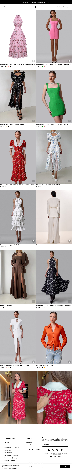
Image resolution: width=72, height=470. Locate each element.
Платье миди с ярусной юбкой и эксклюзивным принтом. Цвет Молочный (6, 66)
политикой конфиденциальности (10, 468)
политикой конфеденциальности (55, 454)
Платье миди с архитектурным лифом (12, 124)
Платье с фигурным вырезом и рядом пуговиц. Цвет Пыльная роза (6, 367)
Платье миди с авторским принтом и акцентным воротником (19, 184)
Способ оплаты (8, 445)
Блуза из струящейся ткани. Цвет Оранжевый (44, 367)
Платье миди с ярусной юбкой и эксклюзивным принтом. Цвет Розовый (8, 66)
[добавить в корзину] (33, 61)
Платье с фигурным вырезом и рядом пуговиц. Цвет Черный (10, 367)
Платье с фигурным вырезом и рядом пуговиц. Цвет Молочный (8, 367)
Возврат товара (8, 452)
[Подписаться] (66, 445)
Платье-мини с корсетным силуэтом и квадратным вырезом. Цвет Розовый (44, 66)
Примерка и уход (9, 450)
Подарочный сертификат (11, 447)
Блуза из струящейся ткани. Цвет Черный (42, 367)
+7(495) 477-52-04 (33, 449)
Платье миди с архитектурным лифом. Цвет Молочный (6, 126)
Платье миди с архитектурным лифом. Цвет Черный (8, 126)
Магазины (29, 442)
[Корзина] (67, 7)
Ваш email (46, 444)
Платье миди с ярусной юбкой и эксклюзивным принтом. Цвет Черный (10, 66)
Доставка (7, 442)
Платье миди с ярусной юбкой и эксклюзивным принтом (17, 64)
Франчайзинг (30, 445)
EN (57, 7)
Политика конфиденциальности (13, 458)
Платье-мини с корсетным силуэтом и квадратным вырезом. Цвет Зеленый (42, 66)
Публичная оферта (9, 460)
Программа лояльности (11, 455)
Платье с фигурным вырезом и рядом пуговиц (14, 365)
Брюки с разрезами (42, 245)
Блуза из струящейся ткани (44, 365)
